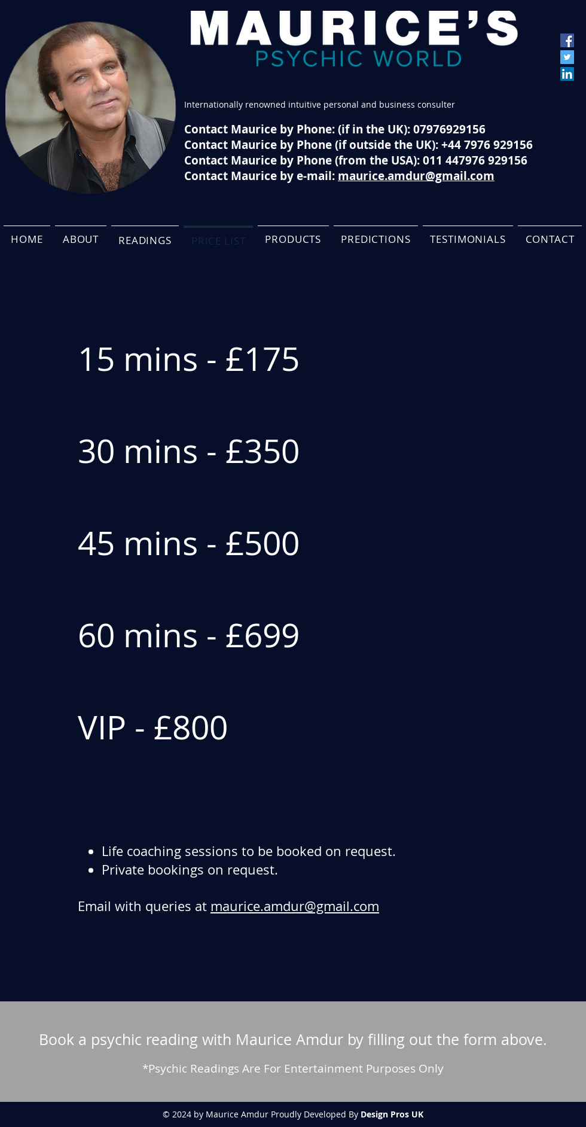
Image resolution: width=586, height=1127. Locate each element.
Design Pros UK (392, 1114)
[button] (145, 240)
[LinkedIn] (567, 74)
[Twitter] (567, 57)
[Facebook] (567, 40)
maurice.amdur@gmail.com (294, 906)
